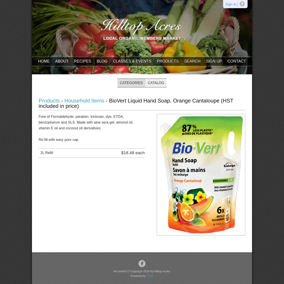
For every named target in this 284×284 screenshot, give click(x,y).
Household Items (84, 101)
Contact (236, 61)
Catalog (156, 83)
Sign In (231, 4)
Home (44, 61)
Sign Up (214, 61)
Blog (102, 61)
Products (168, 61)
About (62, 61)
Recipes (82, 61)
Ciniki (149, 276)
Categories (131, 83)
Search (192, 61)
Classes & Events (132, 61)
